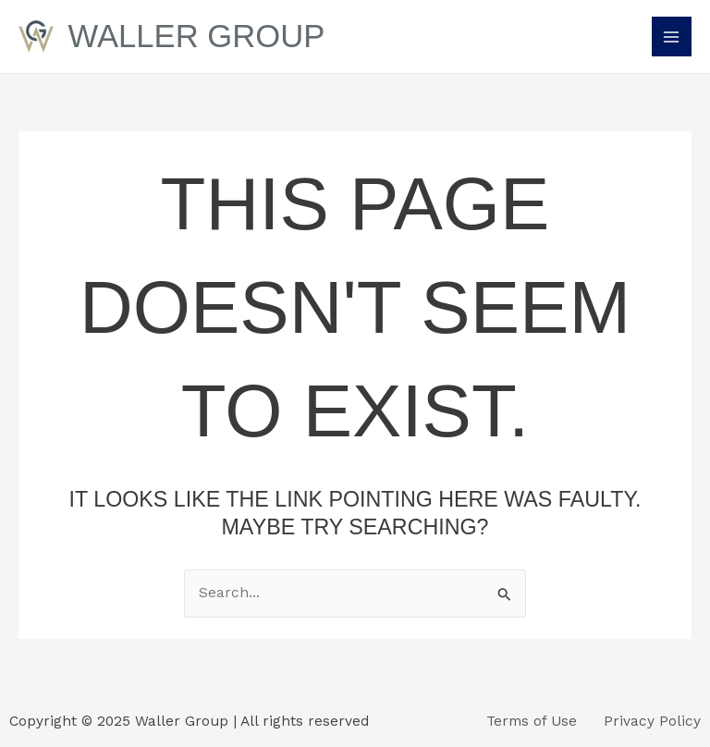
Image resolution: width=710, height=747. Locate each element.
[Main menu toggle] (672, 36)
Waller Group (196, 36)
